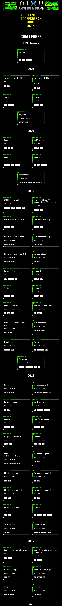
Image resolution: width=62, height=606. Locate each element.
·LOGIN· (30, 26)
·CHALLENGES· (30, 15)
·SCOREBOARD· (30, 18)
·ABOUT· (30, 22)
